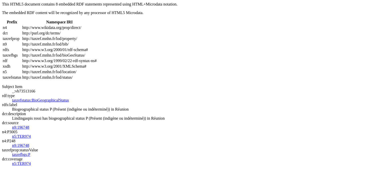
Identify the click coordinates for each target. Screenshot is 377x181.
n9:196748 (20, 127)
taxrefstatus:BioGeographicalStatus (40, 100)
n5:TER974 (21, 136)
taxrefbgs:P (21, 154)
